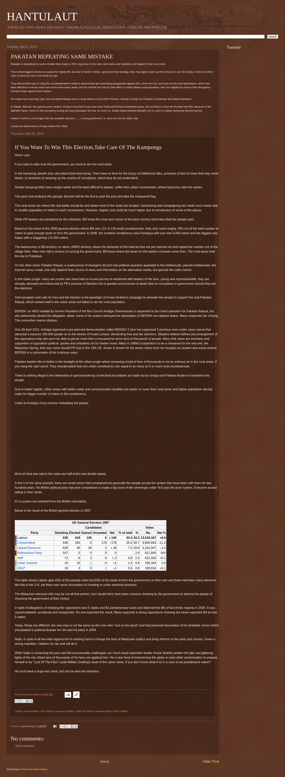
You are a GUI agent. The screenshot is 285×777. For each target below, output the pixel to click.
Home (104, 761)
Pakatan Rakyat (104, 711)
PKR (116, 711)
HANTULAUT (42, 16)
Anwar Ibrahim (31, 711)
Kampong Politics (64, 711)
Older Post (211, 761)
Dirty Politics (47, 711)
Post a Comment (24, 745)
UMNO (124, 711)
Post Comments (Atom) (34, 769)
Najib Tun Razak (85, 711)
